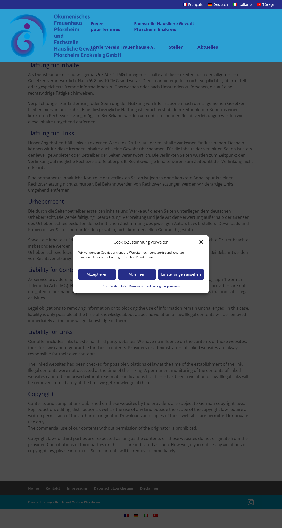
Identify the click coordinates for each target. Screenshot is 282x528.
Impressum (171, 286)
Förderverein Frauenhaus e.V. (123, 47)
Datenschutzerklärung (145, 286)
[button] (201, 242)
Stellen (176, 47)
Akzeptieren (97, 274)
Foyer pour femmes (105, 26)
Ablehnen (137, 274)
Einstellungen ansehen (181, 274)
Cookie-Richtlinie (114, 286)
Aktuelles (207, 47)
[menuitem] (193, 6)
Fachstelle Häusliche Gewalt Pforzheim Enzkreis (164, 26)
